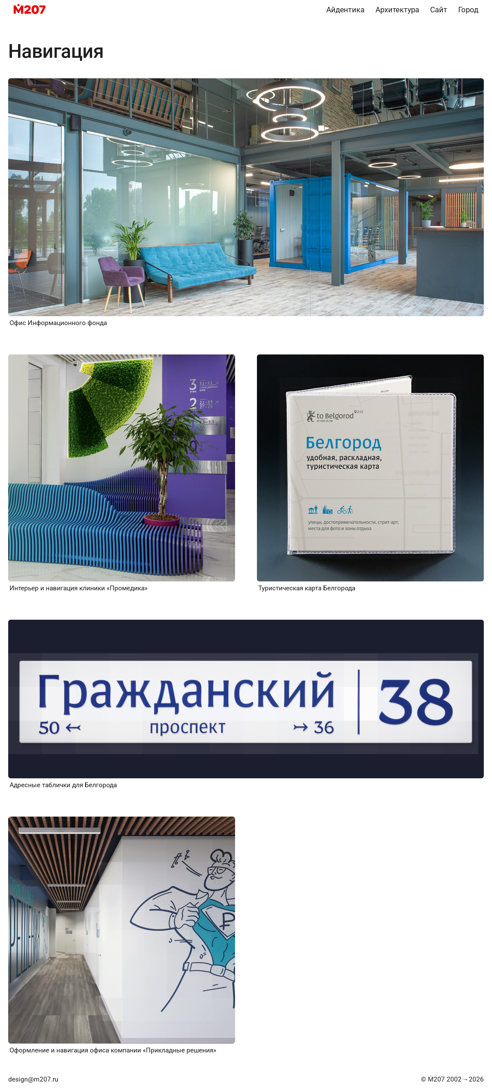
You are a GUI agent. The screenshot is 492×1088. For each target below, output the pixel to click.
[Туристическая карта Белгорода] (370, 473)
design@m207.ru (33, 1079)
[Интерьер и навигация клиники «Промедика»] (121, 473)
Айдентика (345, 9)
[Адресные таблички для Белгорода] (246, 704)
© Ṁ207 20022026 (452, 1079)
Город (468, 9)
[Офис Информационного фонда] (246, 202)
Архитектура (397, 9)
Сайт (438, 9)
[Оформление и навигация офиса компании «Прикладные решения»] (121, 936)
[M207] (29, 9)
